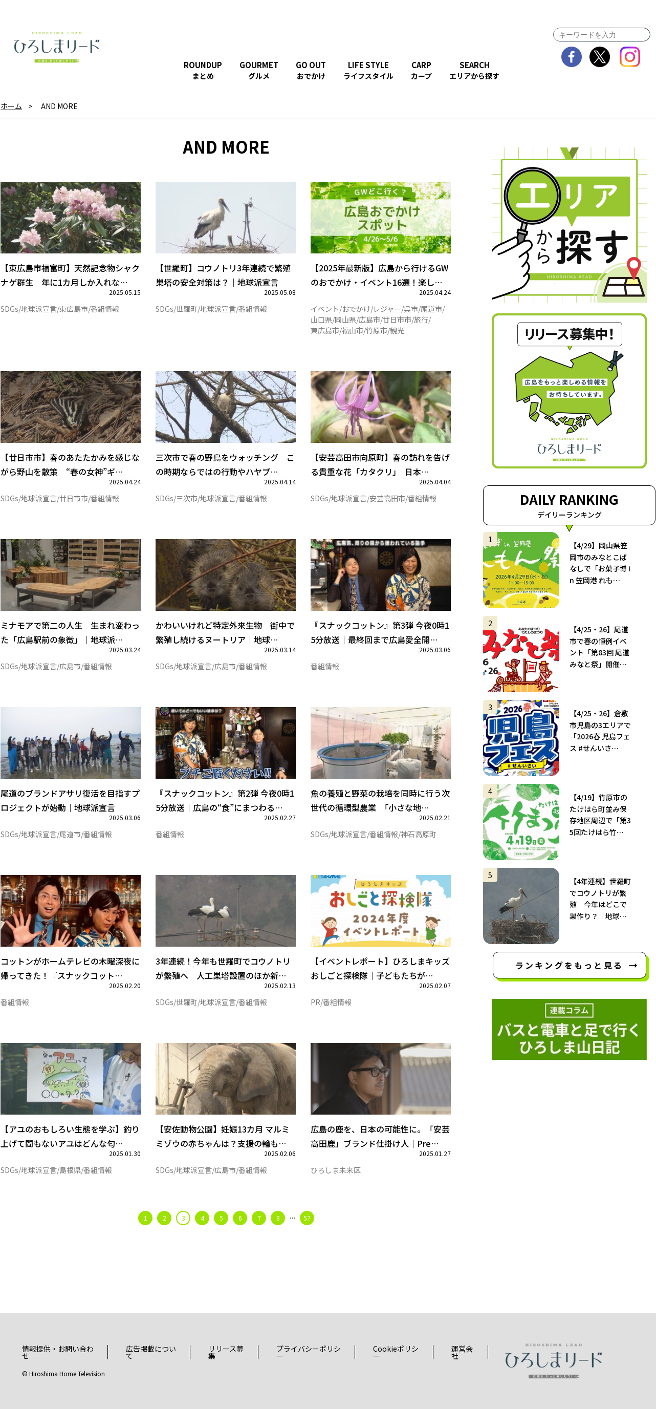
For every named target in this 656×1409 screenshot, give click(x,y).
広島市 (369, 319)
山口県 (321, 319)
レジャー (387, 308)
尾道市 (431, 308)
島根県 (70, 1169)
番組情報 (105, 308)
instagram (630, 57)
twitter (600, 57)
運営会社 (462, 1352)
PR (315, 1002)
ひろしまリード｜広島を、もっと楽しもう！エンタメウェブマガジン (57, 47)
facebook (572, 57)
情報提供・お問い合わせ (58, 1352)
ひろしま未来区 (336, 1169)
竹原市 (376, 330)
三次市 (187, 498)
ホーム (11, 106)
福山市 (352, 330)
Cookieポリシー (396, 1352)
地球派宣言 (39, 308)
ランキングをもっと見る (569, 965)
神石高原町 (418, 834)
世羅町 (187, 308)
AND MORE (59, 106)
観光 (397, 330)
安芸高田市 (387, 498)
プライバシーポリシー (308, 1352)
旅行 (421, 319)
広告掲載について (151, 1352)
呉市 (411, 308)
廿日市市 (397, 319)
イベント (325, 308)
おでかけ (356, 308)
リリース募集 (226, 1352)
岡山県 (345, 319)
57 (307, 1217)
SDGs (9, 308)
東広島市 (73, 308)
